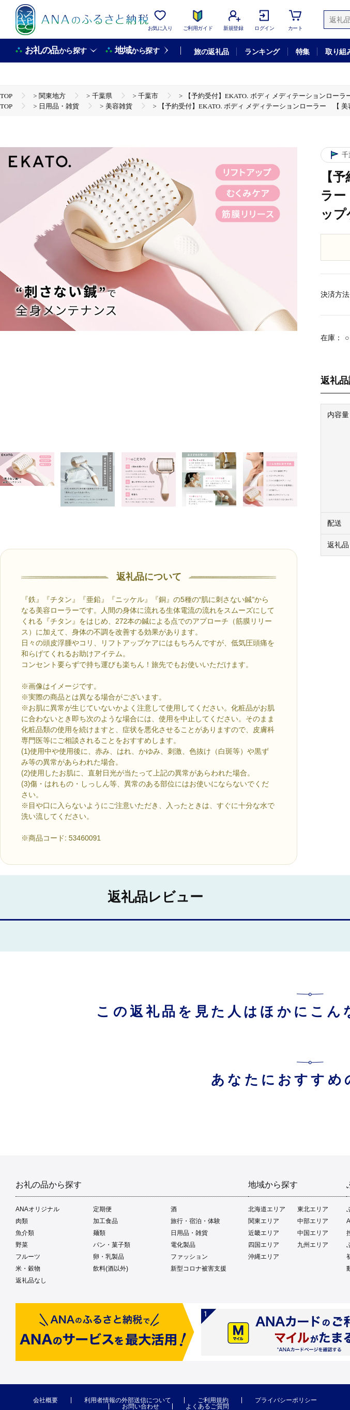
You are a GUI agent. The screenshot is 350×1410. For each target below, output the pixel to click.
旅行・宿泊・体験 (195, 1221)
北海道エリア (266, 1209)
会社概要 (45, 1400)
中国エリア (312, 1233)
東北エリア (312, 1209)
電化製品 (183, 1244)
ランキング (262, 51)
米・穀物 (28, 1268)
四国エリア (263, 1244)
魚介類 (25, 1233)
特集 (303, 51)
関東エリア (263, 1221)
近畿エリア (263, 1233)
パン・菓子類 (111, 1244)
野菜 (22, 1244)
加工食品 (105, 1221)
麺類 (99, 1233)
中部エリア (312, 1221)
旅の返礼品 (211, 51)
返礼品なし (31, 1280)
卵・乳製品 (108, 1256)
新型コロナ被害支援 (198, 1268)
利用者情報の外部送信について (127, 1400)
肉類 (22, 1221)
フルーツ (28, 1256)
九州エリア (312, 1244)
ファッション (189, 1256)
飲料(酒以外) (110, 1268)
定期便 (102, 1209)
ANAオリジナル (37, 1209)
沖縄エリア (263, 1256)
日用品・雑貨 (189, 1233)
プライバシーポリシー (286, 1400)
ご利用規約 (213, 1400)
